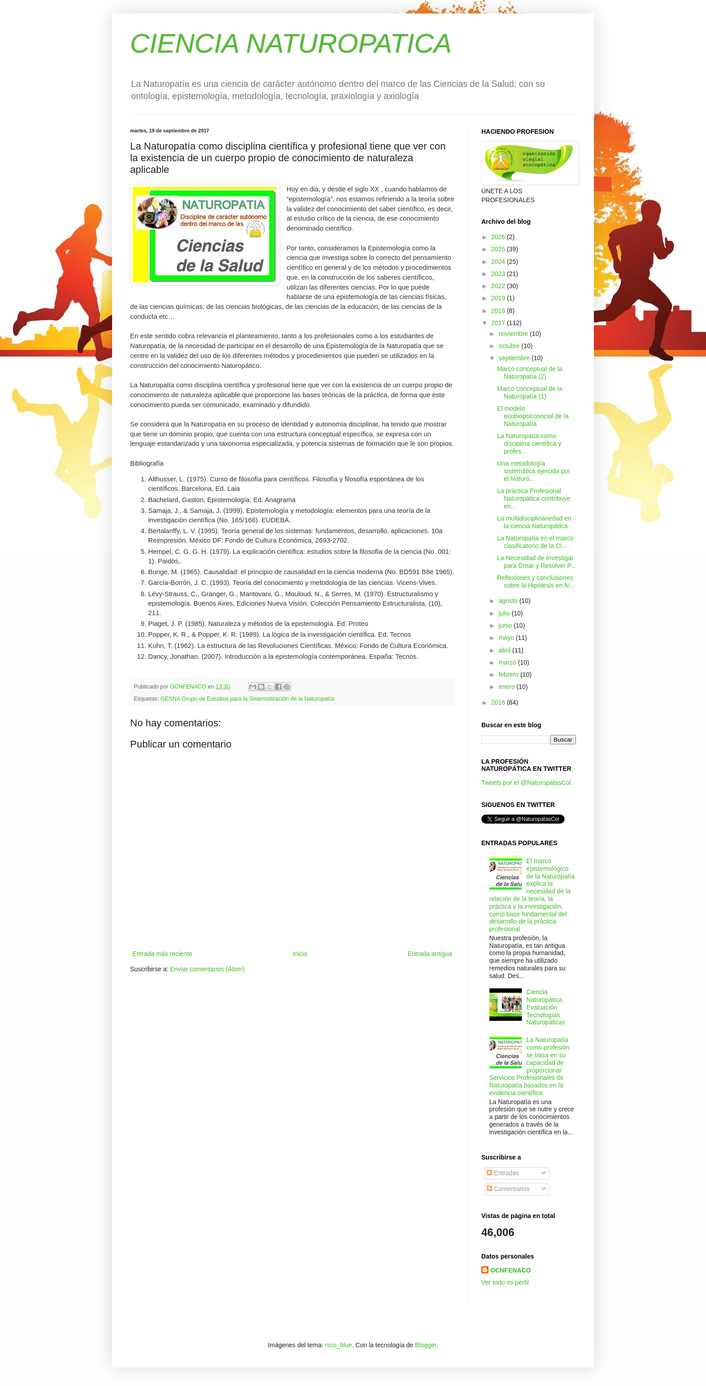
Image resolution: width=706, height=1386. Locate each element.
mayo (507, 637)
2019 (499, 298)
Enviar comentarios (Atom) (207, 969)
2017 (499, 322)
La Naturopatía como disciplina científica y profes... (529, 443)
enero (507, 686)
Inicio (300, 953)
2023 (499, 273)
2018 (499, 310)
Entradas (503, 1173)
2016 (499, 702)
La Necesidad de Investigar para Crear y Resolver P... (536, 561)
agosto (508, 600)
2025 (499, 249)
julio (504, 613)
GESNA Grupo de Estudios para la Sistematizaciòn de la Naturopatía (247, 699)
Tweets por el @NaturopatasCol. (527, 782)
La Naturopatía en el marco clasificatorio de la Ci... (535, 541)
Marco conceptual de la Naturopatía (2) (529, 372)
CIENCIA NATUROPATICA (291, 43)
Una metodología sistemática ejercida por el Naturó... (533, 471)
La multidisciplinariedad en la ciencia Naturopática (534, 522)
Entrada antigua (429, 953)
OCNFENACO (510, 1270)
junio (505, 625)
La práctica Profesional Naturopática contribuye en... (533, 498)
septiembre (514, 358)
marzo (508, 662)
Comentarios (508, 1188)
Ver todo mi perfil (505, 1282)
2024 (499, 261)
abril (505, 650)
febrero (509, 674)
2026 (499, 236)
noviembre (514, 333)
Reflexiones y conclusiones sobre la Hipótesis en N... (535, 581)
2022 (499, 286)
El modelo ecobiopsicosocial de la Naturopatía (533, 416)
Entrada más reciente (162, 953)
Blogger (425, 1345)
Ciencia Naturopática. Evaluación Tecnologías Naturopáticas (545, 1007)
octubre (509, 345)
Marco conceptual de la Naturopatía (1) (529, 392)
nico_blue (338, 1345)
